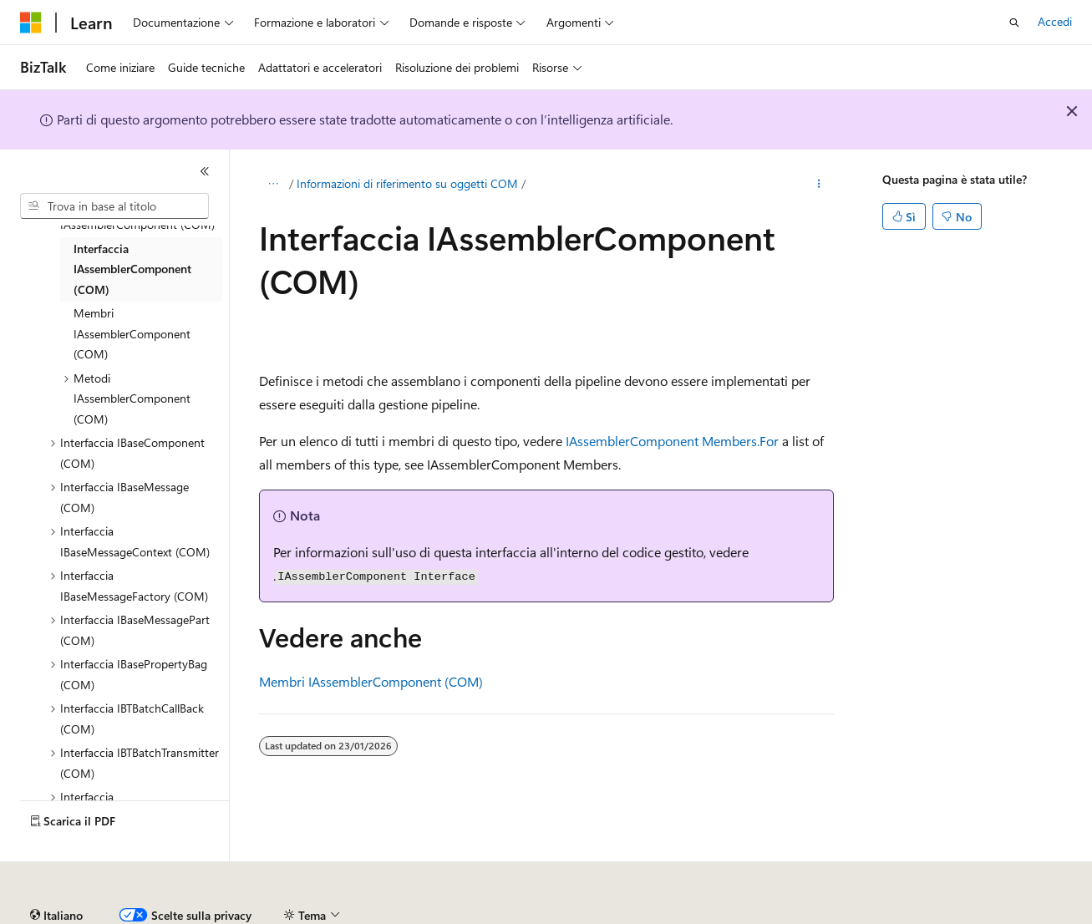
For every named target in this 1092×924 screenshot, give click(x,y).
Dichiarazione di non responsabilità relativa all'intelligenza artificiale (190, 915)
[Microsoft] (31, 22)
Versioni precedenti (429, 915)
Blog (509, 915)
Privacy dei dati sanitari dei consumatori (792, 915)
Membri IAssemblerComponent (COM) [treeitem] (132, 333)
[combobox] (114, 206)
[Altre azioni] (818, 184)
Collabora (577, 915)
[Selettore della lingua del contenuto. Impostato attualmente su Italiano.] (56, 876)
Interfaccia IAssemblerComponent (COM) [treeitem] (132, 269)
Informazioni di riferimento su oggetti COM (407, 183)
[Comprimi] (204, 171)
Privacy (640, 915)
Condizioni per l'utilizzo (985, 915)
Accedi (1055, 21)
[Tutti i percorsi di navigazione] (273, 184)
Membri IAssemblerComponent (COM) (371, 681)
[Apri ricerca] (1014, 23)
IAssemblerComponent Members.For (672, 440)
